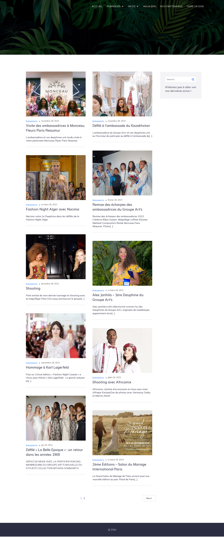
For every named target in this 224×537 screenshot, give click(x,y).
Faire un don (195, 6)
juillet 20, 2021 (114, 378)
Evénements (32, 121)
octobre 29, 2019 (116, 460)
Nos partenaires (171, 6)
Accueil (97, 6)
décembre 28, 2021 (50, 284)
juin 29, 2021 (47, 445)
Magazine (149, 6)
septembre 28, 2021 (50, 363)
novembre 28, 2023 (50, 121)
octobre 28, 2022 (49, 205)
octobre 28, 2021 (116, 290)
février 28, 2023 (115, 200)
